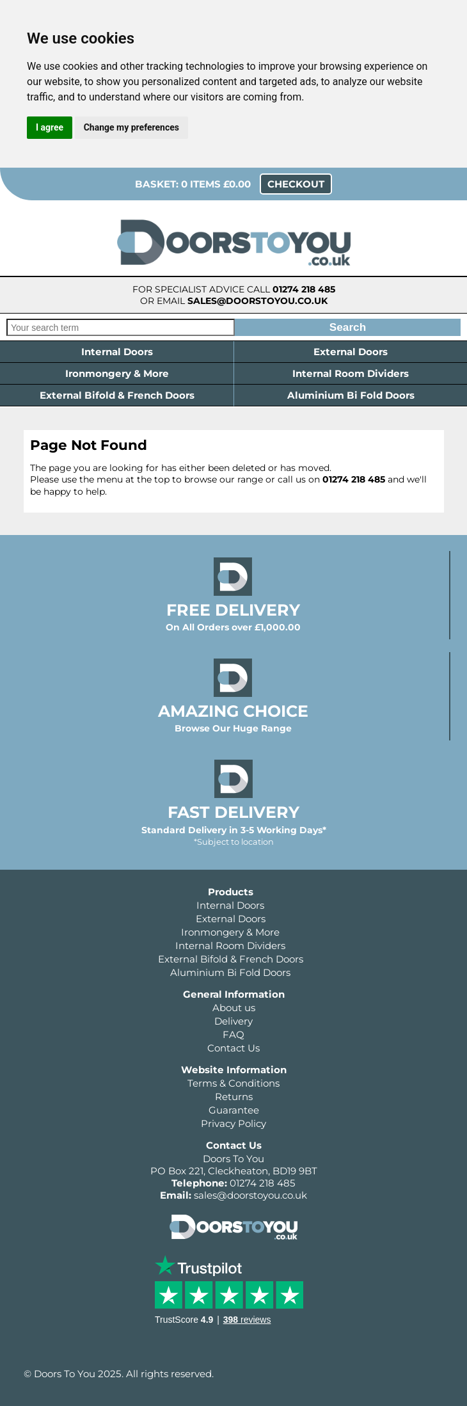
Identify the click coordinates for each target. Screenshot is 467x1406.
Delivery (233, 1021)
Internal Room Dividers (350, 373)
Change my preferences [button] (131, 127)
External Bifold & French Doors (117, 395)
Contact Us (233, 1048)
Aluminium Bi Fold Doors (351, 395)
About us (233, 1008)
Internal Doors (117, 352)
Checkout (295, 184)
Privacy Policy (233, 1123)
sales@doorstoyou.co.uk (257, 301)
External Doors (350, 352)
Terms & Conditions (233, 1083)
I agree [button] (49, 127)
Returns (234, 1096)
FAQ (233, 1034)
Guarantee (234, 1110)
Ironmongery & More (117, 373)
